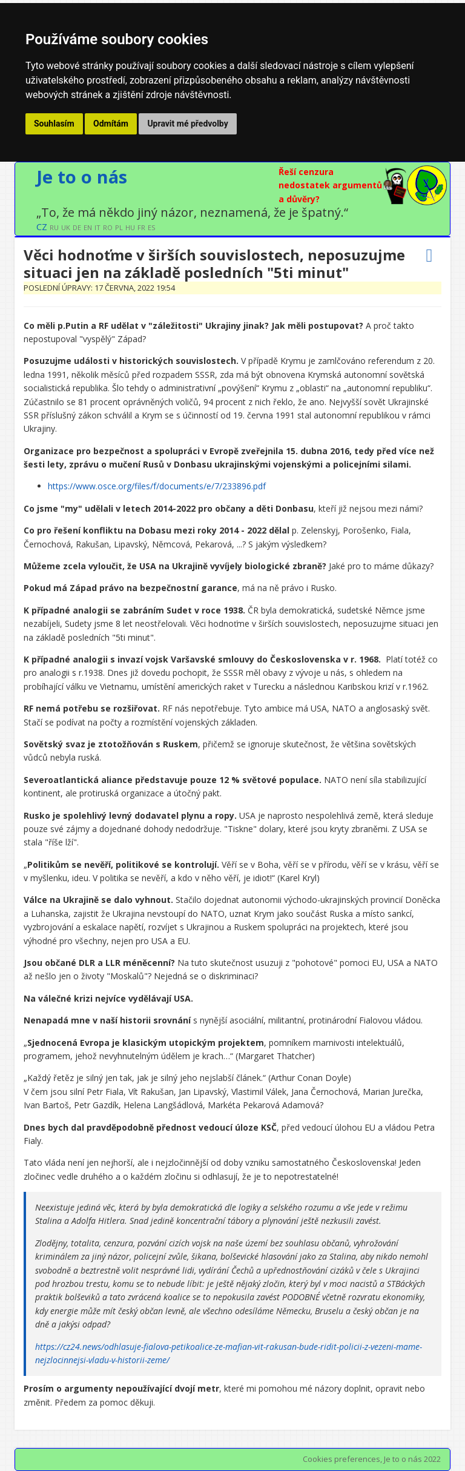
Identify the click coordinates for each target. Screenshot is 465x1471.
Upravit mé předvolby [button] (187, 123)
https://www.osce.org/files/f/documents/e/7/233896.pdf (157, 486)
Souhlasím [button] (54, 123)
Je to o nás (81, 176)
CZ (41, 226)
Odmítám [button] (110, 123)
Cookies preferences (341, 1458)
